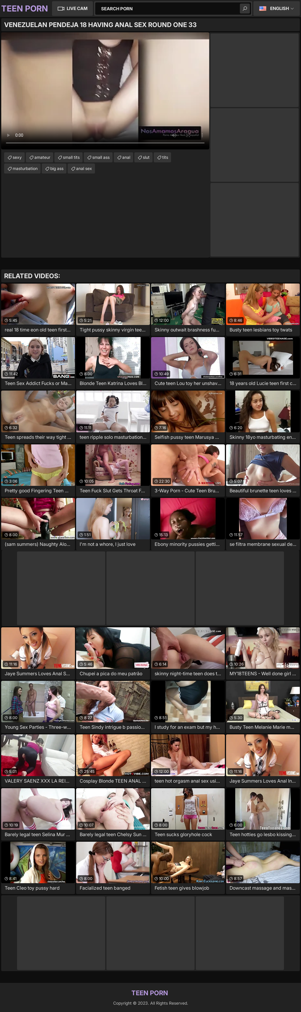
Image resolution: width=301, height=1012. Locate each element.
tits (165, 157)
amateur (42, 157)
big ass (56, 168)
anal (126, 157)
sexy (17, 157)
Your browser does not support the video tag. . (105, 90)
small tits (71, 157)
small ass (101, 157)
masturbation (25, 168)
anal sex (84, 168)
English (279, 8)
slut (146, 157)
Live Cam (77, 8)
